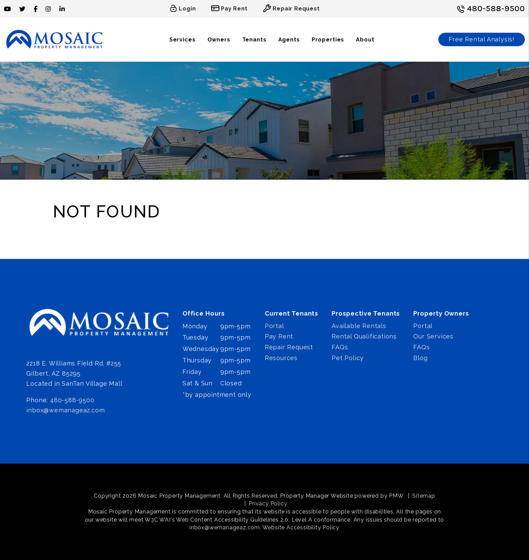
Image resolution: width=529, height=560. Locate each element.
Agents (289, 39)
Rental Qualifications (364, 336)
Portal (274, 325)
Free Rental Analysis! (481, 39)
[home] (54, 39)
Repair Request (289, 347)
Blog (420, 357)
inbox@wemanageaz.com (65, 410)
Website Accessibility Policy (300, 527)
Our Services (433, 336)
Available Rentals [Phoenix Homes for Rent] (359, 325)
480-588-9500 (496, 8)
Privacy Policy (268, 503)
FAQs (340, 347)
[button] (7, 9)
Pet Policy (348, 357)
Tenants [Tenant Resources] (254, 39)
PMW (396, 496)
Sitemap (423, 496)
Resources (281, 357)
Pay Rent (279, 336)
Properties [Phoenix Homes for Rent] (328, 39)
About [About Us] (365, 39)
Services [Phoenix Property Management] (182, 39)
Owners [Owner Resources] (218, 39)
